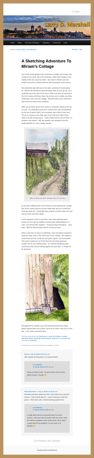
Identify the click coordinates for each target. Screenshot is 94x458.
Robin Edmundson (30, 391)
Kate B (26, 354)
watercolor (55, 338)
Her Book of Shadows (32, 43)
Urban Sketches (46, 338)
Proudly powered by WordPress (47, 450)
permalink (33, 340)
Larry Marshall (31, 49)
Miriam (31, 338)
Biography (46, 43)
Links (65, 43)
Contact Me (56, 43)
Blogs (20, 43)
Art (37, 336)
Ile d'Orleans (57, 336)
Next (81, 49)
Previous (74, 49)
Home (12, 43)
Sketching (42, 336)
